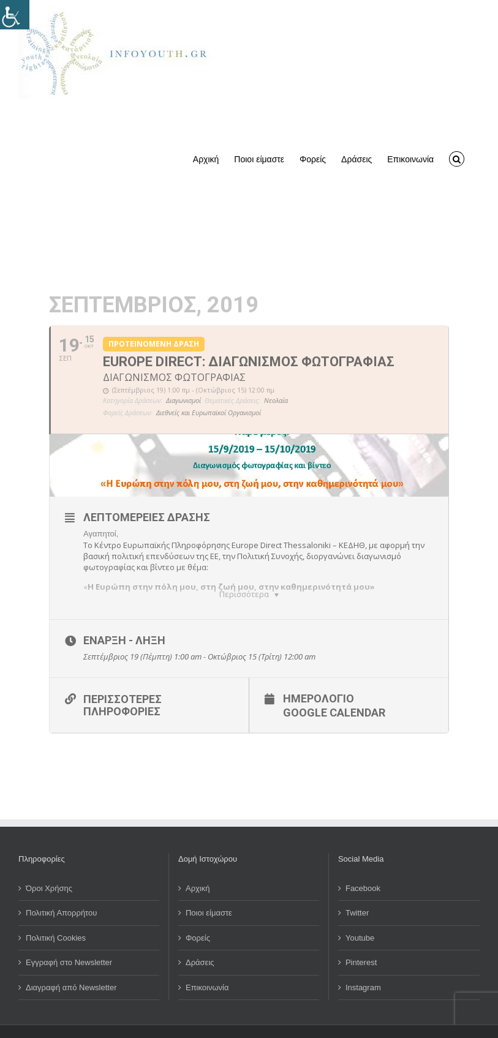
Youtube (359, 918)
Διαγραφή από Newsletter (71, 967)
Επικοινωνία (207, 967)
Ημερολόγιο (318, 678)
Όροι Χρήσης (49, 868)
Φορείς (198, 918)
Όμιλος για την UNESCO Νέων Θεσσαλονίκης (145, 1022)
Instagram (363, 967)
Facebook (362, 868)
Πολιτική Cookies (56, 918)
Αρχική (198, 868)
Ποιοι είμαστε (209, 893)
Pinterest (361, 943)
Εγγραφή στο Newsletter (69, 943)
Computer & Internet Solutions (383, 1022)
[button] (456, 158)
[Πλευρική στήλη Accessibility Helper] (14, 14)
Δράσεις (200, 943)
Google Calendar (334, 692)
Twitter (357, 893)
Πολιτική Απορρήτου (61, 893)
